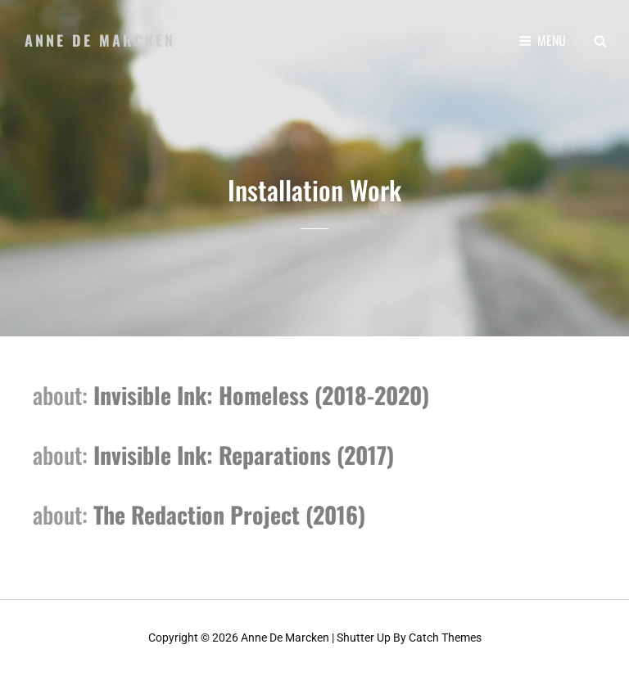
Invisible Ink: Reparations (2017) (241, 454)
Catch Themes (445, 637)
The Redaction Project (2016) (226, 513)
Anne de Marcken (100, 40)
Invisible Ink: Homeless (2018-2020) (258, 395)
